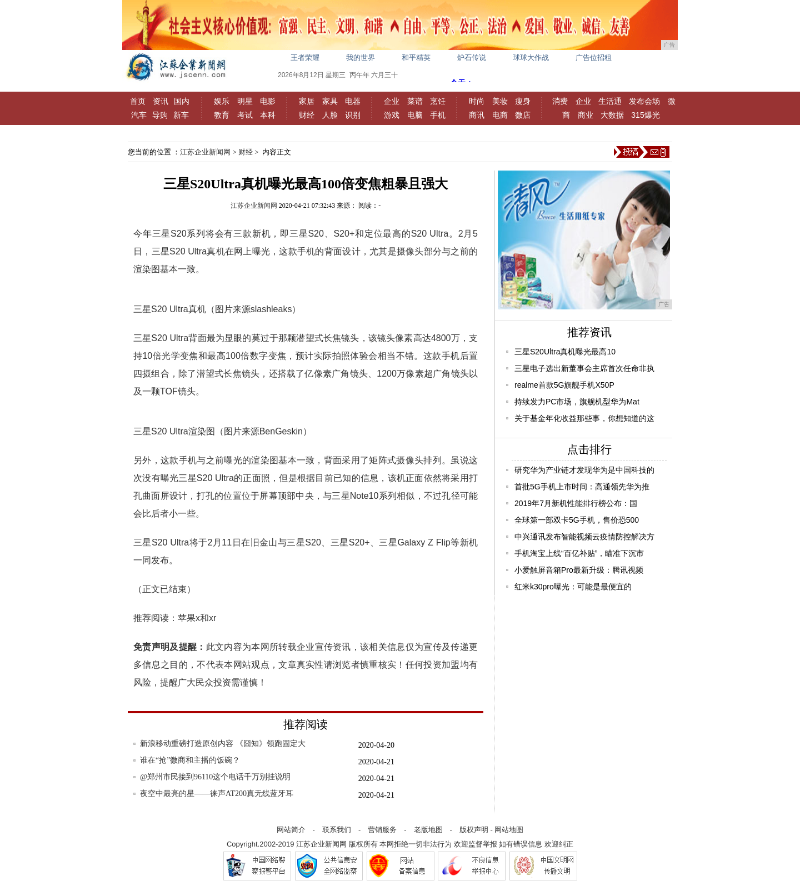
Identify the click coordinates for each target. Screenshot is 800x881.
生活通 (610, 101)
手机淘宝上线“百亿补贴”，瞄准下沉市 (579, 553)
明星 (245, 101)
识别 (353, 115)
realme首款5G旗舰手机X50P (564, 385)
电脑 (415, 115)
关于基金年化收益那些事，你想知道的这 (584, 418)
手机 (438, 115)
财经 (306, 115)
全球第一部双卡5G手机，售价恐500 (576, 519)
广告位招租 (594, 57)
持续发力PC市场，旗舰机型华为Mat (576, 401)
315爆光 (645, 115)
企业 (391, 101)
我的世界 (360, 57)
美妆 (500, 101)
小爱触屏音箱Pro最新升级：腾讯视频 (578, 569)
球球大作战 (531, 57)
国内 (181, 101)
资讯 (160, 101)
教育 (221, 115)
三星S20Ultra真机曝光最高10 (565, 351)
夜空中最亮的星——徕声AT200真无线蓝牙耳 (216, 793)
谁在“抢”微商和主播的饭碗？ (190, 760)
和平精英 (416, 57)
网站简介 (291, 829)
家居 (306, 101)
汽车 (139, 115)
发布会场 (644, 101)
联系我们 (336, 829)
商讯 (476, 115)
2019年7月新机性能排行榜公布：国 (575, 503)
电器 (353, 101)
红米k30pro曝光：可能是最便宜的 (573, 586)
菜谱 (415, 101)
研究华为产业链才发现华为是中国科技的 (584, 469)
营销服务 (382, 829)
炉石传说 (471, 57)
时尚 (476, 101)
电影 (268, 101)
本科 (268, 115)
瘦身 (523, 101)
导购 (160, 115)
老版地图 (428, 829)
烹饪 (438, 101)
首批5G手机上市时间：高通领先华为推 (581, 486)
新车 (181, 115)
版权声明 (473, 829)
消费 (560, 101)
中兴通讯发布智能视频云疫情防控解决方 (584, 536)
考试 (245, 115)
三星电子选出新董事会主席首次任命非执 (584, 368)
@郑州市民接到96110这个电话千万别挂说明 (215, 777)
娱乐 (221, 101)
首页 (138, 101)
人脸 (330, 115)
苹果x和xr (197, 618)
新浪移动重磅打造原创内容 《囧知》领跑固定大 (223, 743)
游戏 (391, 115)
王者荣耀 (305, 57)
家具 (330, 101)
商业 (585, 115)
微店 (523, 115)
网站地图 (508, 829)
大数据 (612, 115)
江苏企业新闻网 (205, 152)
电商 (500, 115)
